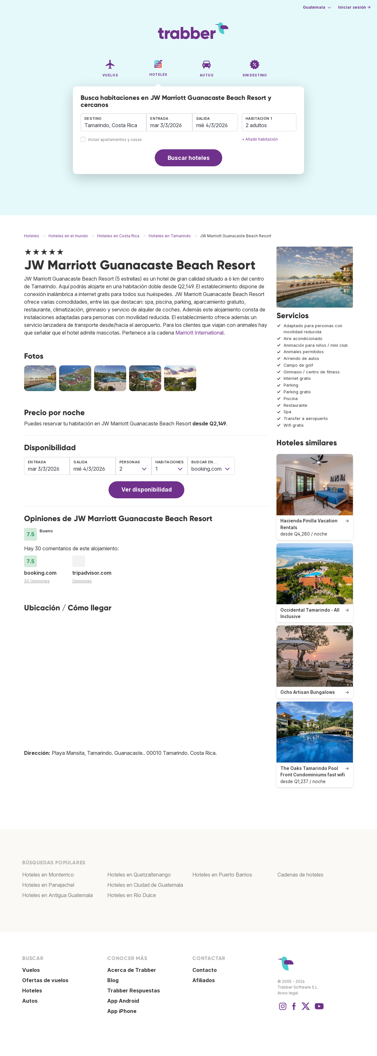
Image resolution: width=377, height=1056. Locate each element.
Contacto (204, 970)
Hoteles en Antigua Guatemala (57, 895)
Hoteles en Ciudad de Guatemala (145, 885)
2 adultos (256, 125)
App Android (123, 1001)
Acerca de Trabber (131, 970)
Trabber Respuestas (133, 990)
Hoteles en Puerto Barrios (222, 874)
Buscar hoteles (189, 157)
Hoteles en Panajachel (48, 885)
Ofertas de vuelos (45, 980)
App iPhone (121, 1011)
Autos (30, 1001)
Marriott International (199, 332)
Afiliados (203, 980)
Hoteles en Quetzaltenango (139, 874)
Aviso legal (287, 993)
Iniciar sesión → (354, 7)
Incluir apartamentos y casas (115, 139)
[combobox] (113, 122)
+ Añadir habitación (260, 139)
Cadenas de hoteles (300, 874)
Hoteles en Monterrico (48, 874)
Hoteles (32, 990)
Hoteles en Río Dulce (131, 895)
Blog (112, 980)
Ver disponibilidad (146, 489)
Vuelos (31, 970)
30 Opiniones (37, 581)
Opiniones (82, 581)
